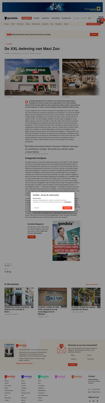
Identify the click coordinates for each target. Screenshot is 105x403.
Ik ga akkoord (67, 208)
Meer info (36, 208)
